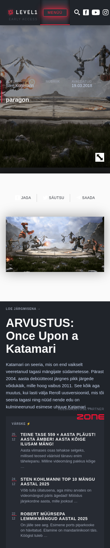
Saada (85, 197)
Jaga (23, 197)
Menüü (55, 13)
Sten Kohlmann (20, 85)
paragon (17, 99)
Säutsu (53, 197)
